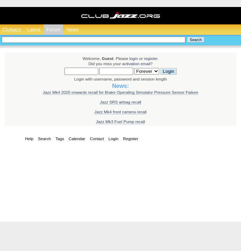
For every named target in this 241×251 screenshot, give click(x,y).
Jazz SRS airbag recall (120, 102)
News (72, 29)
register (150, 58)
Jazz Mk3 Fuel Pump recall (120, 121)
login (133, 58)
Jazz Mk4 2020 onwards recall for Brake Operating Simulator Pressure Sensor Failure (120, 92)
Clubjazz (11, 29)
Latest (33, 29)
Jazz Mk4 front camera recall (120, 111)
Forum (53, 29)
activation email (136, 63)
